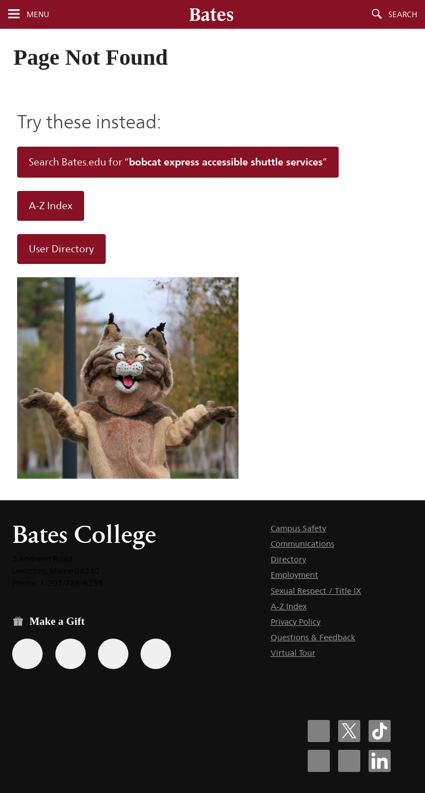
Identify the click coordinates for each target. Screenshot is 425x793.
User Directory (61, 249)
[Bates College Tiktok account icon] (380, 731)
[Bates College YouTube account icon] (349, 761)
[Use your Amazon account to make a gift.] (70, 654)
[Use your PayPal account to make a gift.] (113, 654)
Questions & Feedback (313, 637)
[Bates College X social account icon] (349, 731)
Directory (288, 559)
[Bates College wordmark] (211, 14)
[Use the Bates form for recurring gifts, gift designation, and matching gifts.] (27, 654)
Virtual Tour (293, 652)
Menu (38, 14)
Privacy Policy (295, 621)
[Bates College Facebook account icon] (319, 731)
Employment (294, 574)
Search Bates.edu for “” (178, 162)
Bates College (84, 534)
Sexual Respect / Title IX (316, 590)
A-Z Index (50, 205)
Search (402, 14)
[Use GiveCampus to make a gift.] (156, 654)
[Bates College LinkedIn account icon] (380, 761)
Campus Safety (298, 528)
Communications (302, 543)
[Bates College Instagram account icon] (319, 761)
